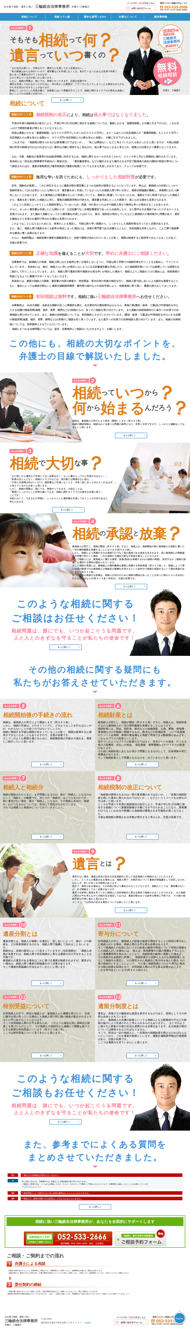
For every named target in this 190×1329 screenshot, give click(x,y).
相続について (29, 16)
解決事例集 (160, 16)
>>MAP (87, 1323)
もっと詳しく (66, 100)
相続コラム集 (62, 16)
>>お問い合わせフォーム (31, 1187)
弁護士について (128, 16)
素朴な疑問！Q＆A (95, 16)
